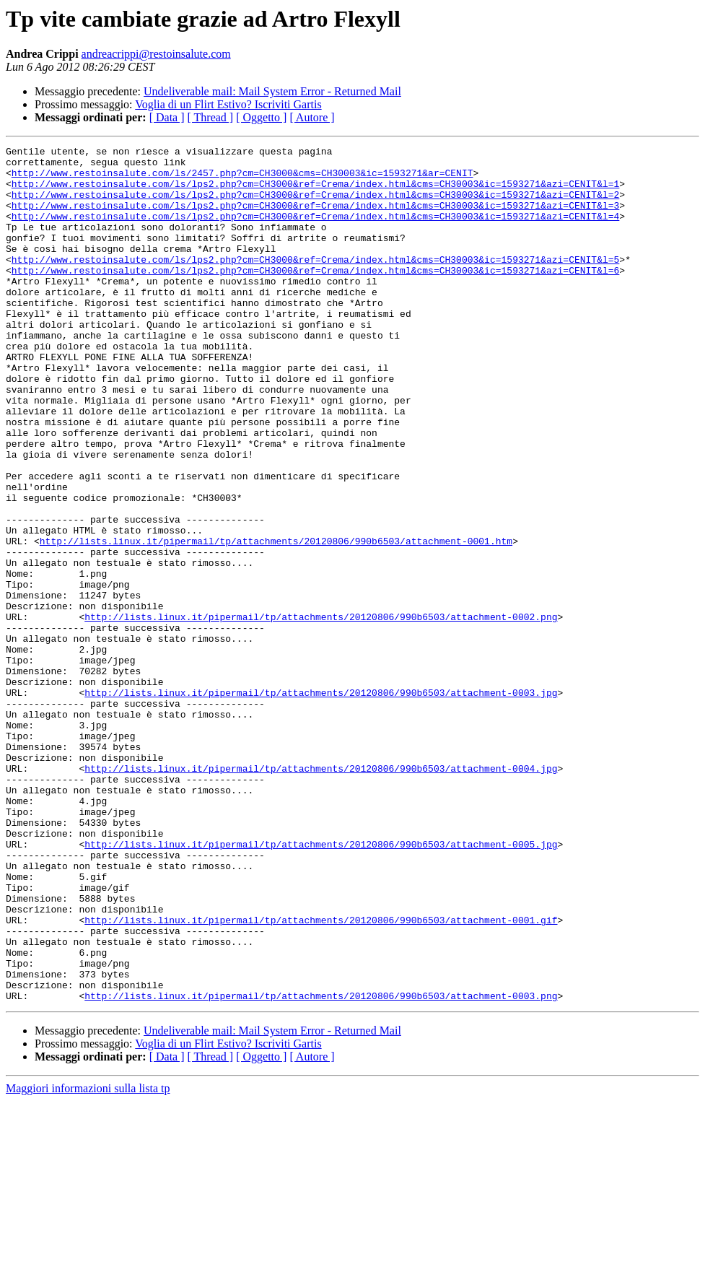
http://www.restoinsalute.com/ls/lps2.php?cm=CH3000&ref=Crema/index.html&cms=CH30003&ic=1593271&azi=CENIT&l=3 (315, 218)
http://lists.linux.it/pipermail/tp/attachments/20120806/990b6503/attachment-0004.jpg (320, 893)
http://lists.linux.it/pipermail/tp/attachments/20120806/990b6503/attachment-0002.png (320, 711)
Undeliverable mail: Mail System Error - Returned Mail (272, 91)
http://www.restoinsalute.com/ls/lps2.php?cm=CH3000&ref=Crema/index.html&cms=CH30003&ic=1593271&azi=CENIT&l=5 (315, 282)
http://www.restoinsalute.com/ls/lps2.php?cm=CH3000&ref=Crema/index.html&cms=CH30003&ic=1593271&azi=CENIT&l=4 (315, 231)
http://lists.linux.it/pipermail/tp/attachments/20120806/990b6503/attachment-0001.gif (320, 1075)
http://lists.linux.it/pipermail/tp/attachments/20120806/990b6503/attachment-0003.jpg (320, 802)
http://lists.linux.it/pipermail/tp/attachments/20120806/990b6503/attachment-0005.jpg (320, 984)
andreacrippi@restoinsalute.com (156, 54)
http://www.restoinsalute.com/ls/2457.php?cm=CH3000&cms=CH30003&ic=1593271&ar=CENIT (242, 179)
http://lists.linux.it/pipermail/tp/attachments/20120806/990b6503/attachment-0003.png (320, 1166)
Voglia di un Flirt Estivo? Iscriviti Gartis (228, 104)
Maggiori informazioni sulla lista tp (88, 1259)
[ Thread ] (211, 117)
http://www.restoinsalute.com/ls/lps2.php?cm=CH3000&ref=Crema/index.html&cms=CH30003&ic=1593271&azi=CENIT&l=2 (315, 205)
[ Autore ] (311, 117)
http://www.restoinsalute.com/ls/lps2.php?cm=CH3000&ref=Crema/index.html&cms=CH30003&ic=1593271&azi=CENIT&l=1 (315, 192)
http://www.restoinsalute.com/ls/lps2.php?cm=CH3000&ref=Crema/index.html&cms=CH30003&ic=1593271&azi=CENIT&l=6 (315, 295)
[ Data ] (167, 117)
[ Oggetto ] (261, 117)
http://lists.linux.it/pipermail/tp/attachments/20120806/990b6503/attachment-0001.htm (276, 620)
